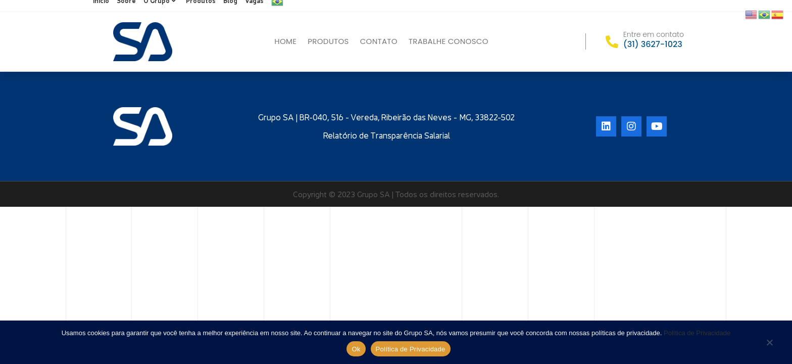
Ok (356, 349)
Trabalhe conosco (448, 41)
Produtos (328, 41)
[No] (769, 343)
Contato (379, 41)
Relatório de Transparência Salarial (386, 135)
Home (285, 41)
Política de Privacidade (697, 333)
